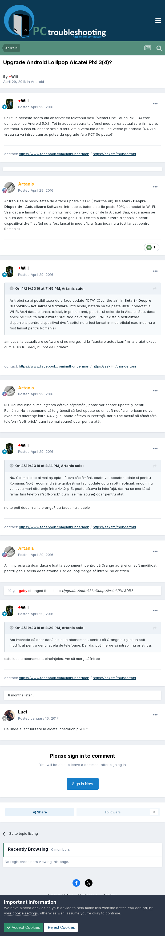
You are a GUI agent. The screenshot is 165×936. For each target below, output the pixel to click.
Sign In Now (82, 783)
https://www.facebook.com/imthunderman (54, 154)
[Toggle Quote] (12, 288)
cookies (38, 908)
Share (40, 812)
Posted (35, 107)
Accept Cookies (23, 927)
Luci (22, 712)
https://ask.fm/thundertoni (114, 154)
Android (37, 81)
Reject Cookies (61, 927)
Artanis (68, 288)
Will (13, 76)
